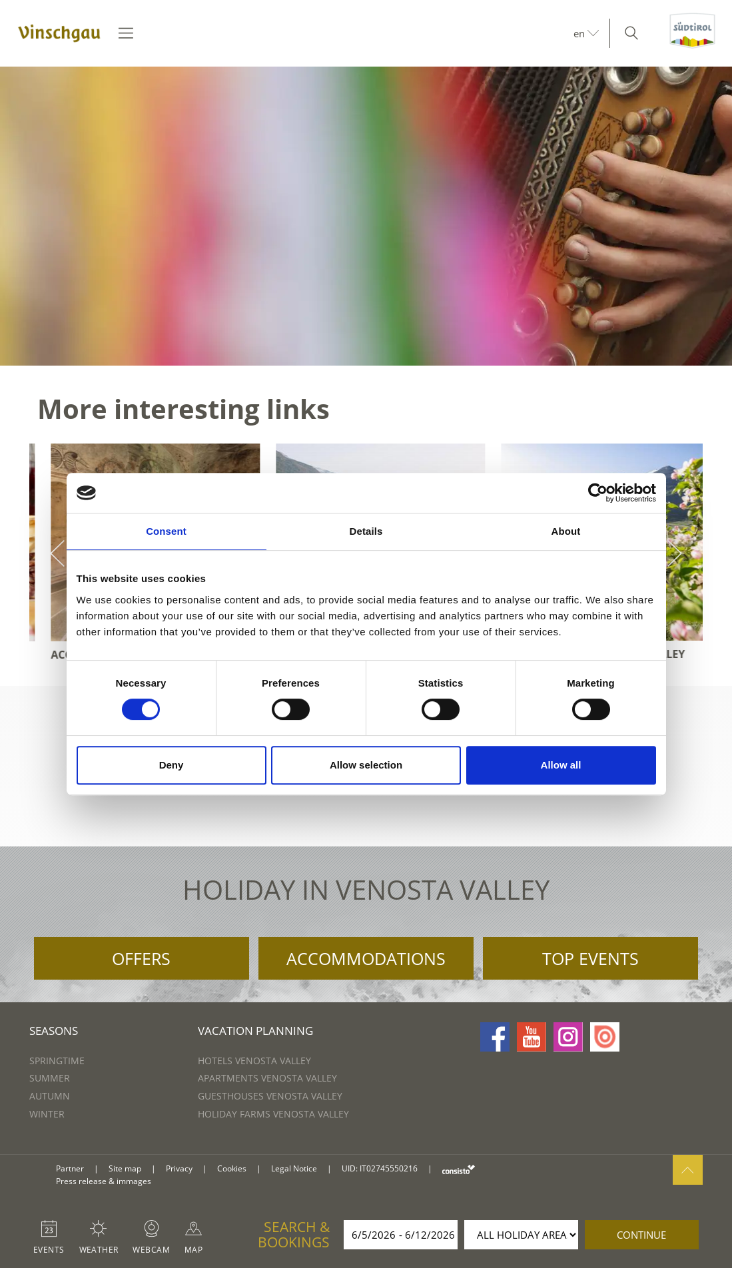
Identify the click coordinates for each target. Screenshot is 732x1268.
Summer (49, 1078)
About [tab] (566, 531)
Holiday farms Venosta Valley (273, 1114)
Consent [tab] (166, 531)
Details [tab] (366, 531)
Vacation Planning (255, 1030)
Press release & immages (103, 1181)
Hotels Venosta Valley (254, 1060)
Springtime (57, 1060)
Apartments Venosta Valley (267, 1078)
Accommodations (366, 958)
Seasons (53, 1030)
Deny (171, 765)
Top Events (590, 958)
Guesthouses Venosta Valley (270, 1096)
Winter (47, 1114)
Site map (125, 1168)
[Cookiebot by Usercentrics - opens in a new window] (598, 493)
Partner (70, 1168)
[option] (366, 216)
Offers (141, 958)
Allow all (561, 765)
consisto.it (458, 1169)
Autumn (49, 1096)
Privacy (179, 1168)
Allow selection (366, 765)
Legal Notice (294, 1168)
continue (641, 1234)
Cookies (231, 1168)
